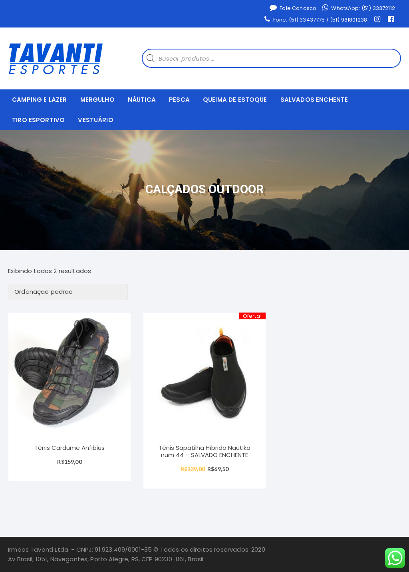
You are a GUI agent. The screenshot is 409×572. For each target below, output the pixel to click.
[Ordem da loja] (68, 292)
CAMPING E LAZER (39, 99)
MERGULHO (97, 99)
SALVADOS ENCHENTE (314, 99)
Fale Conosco (293, 8)
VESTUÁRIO (95, 120)
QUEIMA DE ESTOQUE (235, 99)
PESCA (179, 99)
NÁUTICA (142, 99)
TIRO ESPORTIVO (38, 120)
